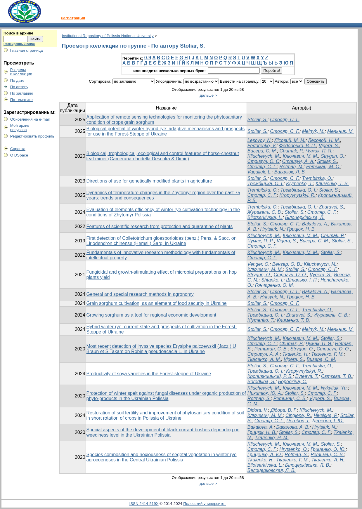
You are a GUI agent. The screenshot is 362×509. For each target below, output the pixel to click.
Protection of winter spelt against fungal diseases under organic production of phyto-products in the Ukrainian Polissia (166, 396)
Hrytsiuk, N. (272, 229)
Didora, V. (257, 410)
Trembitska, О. (317, 365)
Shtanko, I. (272, 279)
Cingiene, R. (298, 415)
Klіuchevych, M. (263, 338)
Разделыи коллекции (21, 71)
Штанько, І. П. (302, 279)
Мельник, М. (340, 131)
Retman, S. (259, 398)
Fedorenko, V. (261, 145)
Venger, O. (258, 264)
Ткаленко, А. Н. (327, 459)
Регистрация (73, 18)
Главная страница (26, 50)
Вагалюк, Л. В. (290, 171)
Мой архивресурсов (20, 127)
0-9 (147, 57)
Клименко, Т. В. (332, 183)
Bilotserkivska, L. (265, 217)
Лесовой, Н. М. (324, 140)
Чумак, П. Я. (319, 150)
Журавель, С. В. (264, 212)
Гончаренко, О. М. (274, 285)
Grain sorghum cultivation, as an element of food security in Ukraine (156, 303)
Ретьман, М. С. (323, 166)
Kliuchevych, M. (263, 156)
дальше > (208, 95)
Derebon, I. (297, 420)
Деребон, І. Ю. (328, 420)
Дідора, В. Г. (284, 410)
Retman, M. (291, 166)
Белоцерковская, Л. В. (271, 470)
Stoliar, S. (257, 119)
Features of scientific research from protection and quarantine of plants (159, 226)
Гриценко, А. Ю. (264, 454)
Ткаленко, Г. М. (327, 354)
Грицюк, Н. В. (301, 229)
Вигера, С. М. (262, 150)
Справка (17, 149)
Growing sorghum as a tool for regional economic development (151, 314)
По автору (19, 87)
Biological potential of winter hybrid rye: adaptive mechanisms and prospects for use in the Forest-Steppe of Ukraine (165, 131)
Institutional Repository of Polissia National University (108, 36)
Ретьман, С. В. (271, 348)
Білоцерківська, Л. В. (307, 465)
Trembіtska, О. (317, 178)
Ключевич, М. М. (300, 156)
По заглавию (21, 93)
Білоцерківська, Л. (305, 217)
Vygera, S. (320, 274)
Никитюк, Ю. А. (264, 393)
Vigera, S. (329, 145)
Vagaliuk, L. (259, 171)
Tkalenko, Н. (296, 354)
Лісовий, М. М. (289, 140)
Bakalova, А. (315, 223)
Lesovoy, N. (259, 140)
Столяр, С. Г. (284, 119)
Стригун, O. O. (290, 274)
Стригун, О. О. (333, 348)
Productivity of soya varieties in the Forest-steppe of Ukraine (148, 373)
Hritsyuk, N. (272, 296)
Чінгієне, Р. (326, 415)
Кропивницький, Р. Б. (270, 376)
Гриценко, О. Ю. (328, 449)
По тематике (21, 100)
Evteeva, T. (306, 376)
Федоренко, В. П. (297, 145)
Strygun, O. (332, 156)
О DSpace (19, 155)
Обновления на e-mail (30, 119)
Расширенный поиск (19, 44)
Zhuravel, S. (331, 206)
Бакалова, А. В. (293, 427)
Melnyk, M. (313, 131)
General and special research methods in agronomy (140, 294)
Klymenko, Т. (299, 183)
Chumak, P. (292, 150)
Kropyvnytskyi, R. (297, 195)
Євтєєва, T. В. (336, 376)
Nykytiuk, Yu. (334, 387)
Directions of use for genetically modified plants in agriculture (149, 180)
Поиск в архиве (18, 33)
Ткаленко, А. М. (264, 359)
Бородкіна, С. (292, 381)
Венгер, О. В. (286, 264)
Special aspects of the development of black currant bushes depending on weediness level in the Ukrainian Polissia (163, 432)
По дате (17, 80)
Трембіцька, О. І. (265, 183)
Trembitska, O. (262, 189)
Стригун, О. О (263, 161)
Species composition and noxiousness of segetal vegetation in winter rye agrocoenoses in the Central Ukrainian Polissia (161, 457)
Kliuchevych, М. (320, 264)
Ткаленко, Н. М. (272, 437)
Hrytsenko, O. (293, 449)
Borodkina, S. (261, 381)
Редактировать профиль (32, 136)
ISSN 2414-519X (144, 503)
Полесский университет (204, 503)
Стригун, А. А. (298, 161)
